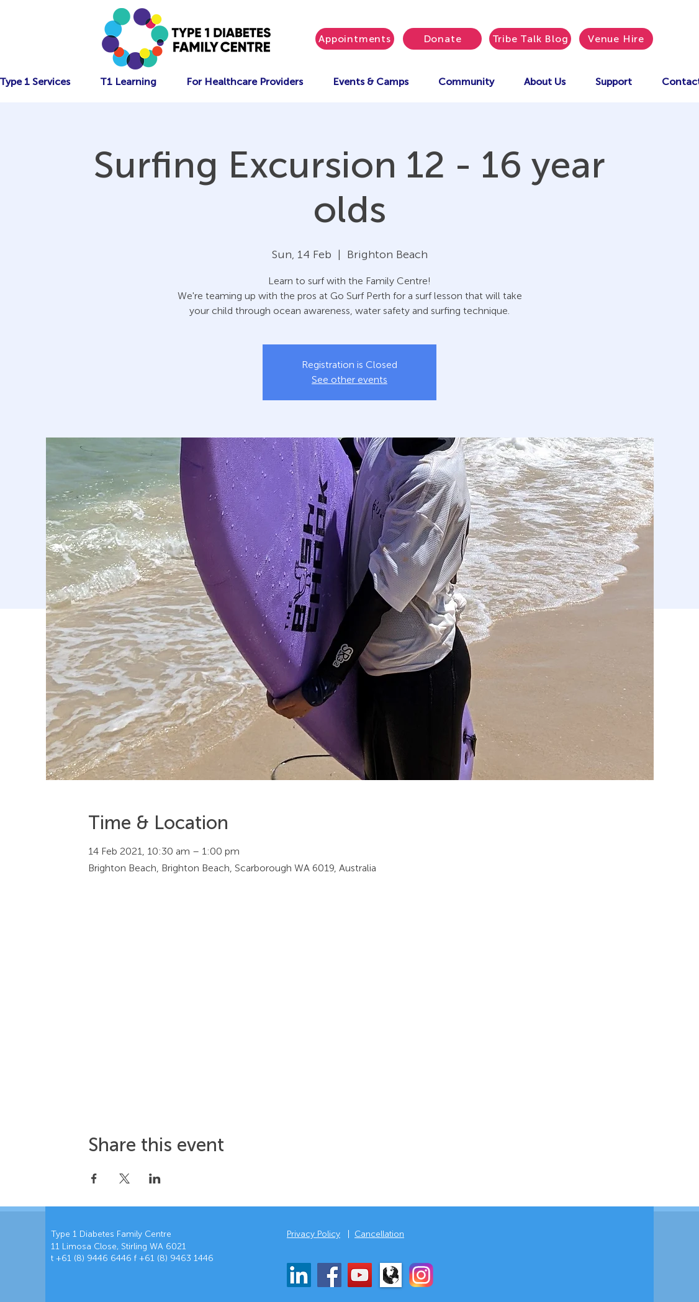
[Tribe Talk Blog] (530, 39)
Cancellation (379, 1234)
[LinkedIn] (299, 1275)
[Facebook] (329, 1275)
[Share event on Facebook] (94, 1178)
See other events (349, 379)
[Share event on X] (124, 1178)
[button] (370, 81)
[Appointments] (354, 39)
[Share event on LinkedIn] (155, 1178)
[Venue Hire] (616, 39)
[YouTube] (360, 1275)
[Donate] (442, 39)
